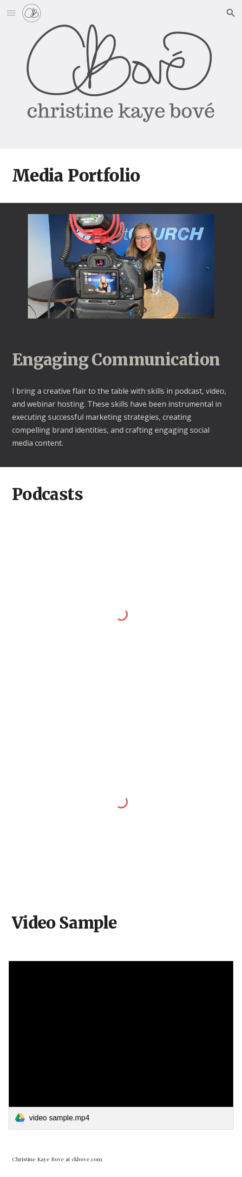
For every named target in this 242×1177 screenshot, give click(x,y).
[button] (11, 13)
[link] (121, 1045)
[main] (121, 176)
